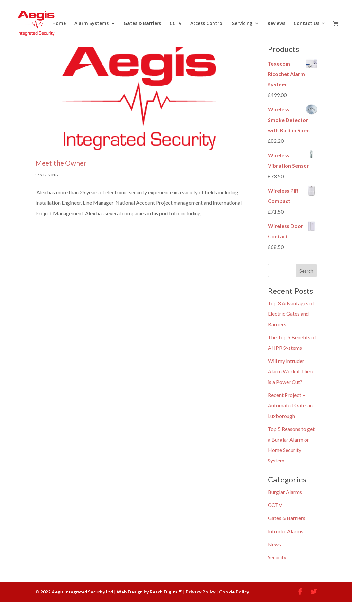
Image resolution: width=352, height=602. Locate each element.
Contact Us (306, 23)
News (274, 544)
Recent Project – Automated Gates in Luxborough (290, 405)
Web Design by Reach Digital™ (149, 591)
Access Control (207, 23)
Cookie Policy (234, 591)
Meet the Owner (60, 163)
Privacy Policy (200, 591)
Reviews (276, 23)
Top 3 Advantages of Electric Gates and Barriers (291, 313)
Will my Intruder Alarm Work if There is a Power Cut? (291, 371)
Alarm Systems (91, 23)
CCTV (176, 23)
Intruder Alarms (285, 531)
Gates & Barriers (142, 23)
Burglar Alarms (285, 492)
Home (59, 23)
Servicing (242, 23)
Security (277, 557)
